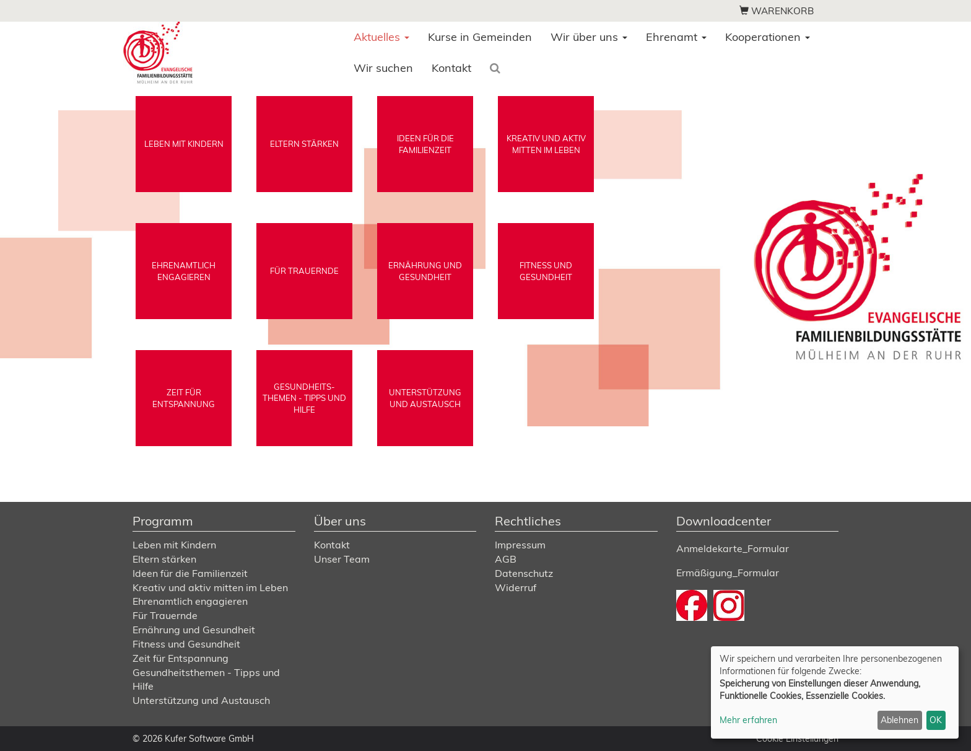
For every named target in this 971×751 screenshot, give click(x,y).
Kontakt (451, 68)
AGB (505, 559)
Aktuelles (381, 37)
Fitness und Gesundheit (186, 644)
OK (936, 720)
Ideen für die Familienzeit (190, 573)
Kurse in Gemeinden (480, 37)
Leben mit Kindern (174, 544)
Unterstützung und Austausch (201, 700)
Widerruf (515, 587)
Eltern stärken (164, 559)
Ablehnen (899, 720)
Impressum (520, 544)
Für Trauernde (165, 615)
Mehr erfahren (748, 720)
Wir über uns (589, 37)
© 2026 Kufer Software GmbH (193, 738)
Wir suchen (383, 68)
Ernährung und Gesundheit (194, 629)
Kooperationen (767, 37)
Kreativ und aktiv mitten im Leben (210, 587)
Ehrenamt (676, 37)
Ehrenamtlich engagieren (190, 601)
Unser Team (342, 559)
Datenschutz (524, 573)
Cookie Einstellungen (797, 738)
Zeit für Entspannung (181, 658)
